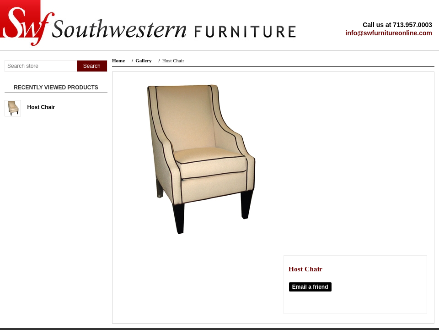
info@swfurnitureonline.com (389, 33)
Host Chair (41, 107)
